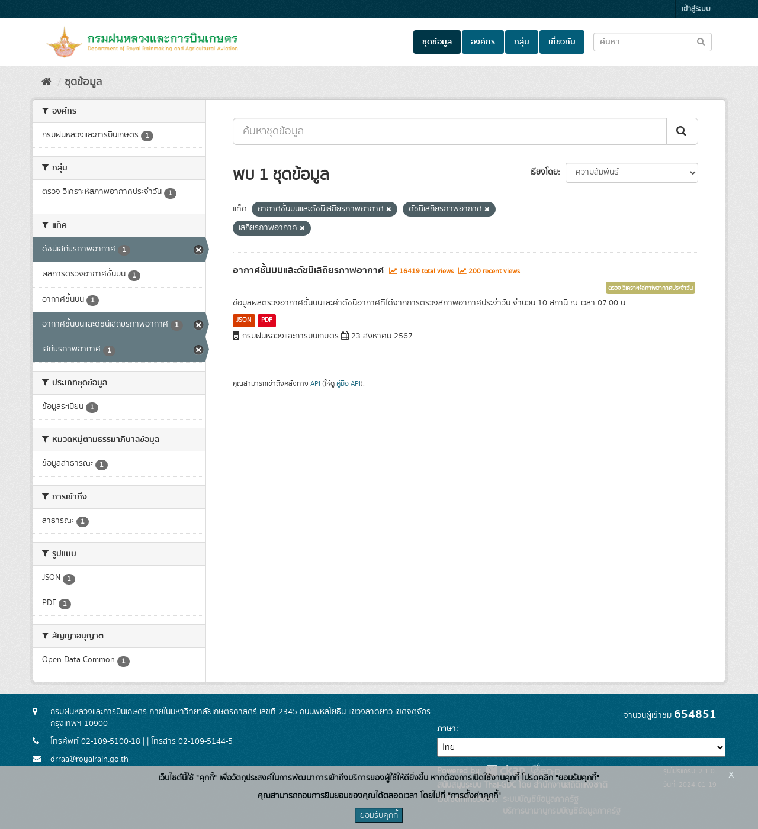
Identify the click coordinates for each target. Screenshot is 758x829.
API (315, 384)
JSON (243, 320)
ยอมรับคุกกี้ (379, 815)
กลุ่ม (521, 42)
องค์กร (483, 42)
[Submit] (682, 131)
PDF (266, 320)
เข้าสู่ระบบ (696, 9)
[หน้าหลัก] (46, 82)
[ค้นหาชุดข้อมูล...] (450, 131)
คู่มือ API (348, 384)
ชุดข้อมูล (437, 42)
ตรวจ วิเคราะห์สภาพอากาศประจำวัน (650, 288)
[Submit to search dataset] (701, 41)
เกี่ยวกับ (562, 42)
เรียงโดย (544, 172)
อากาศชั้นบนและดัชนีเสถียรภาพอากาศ (308, 270)
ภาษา (446, 729)
